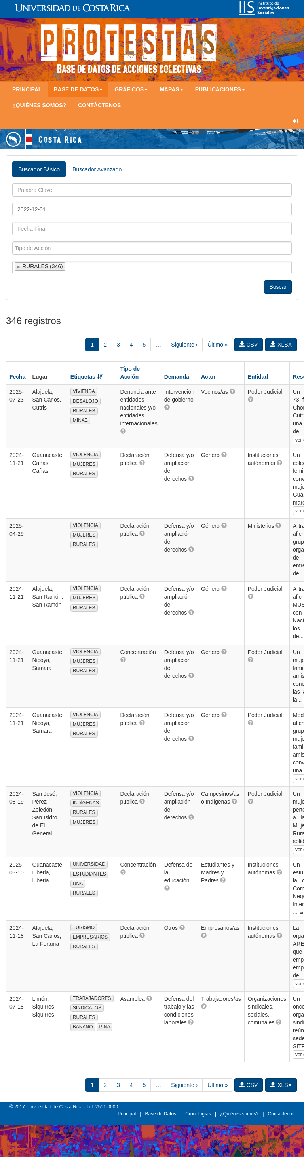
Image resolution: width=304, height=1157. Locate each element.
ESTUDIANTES (89, 874)
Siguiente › (184, 344)
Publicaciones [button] (220, 89)
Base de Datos (160, 1114)
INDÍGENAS (86, 803)
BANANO (83, 1027)
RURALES (84, 410)
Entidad (258, 377)
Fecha (17, 377)
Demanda (176, 377)
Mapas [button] (171, 89)
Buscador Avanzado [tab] (97, 169)
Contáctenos (99, 105)
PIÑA (104, 1027)
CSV (248, 344)
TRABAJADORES (92, 998)
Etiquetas (86, 377)
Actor (208, 377)
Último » (217, 344)
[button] (123, 431)
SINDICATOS (87, 1008)
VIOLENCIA (85, 454)
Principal (27, 89)
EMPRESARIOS (90, 937)
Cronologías (198, 1114)
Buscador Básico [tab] (39, 169)
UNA (78, 883)
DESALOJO (85, 401)
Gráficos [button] (131, 89)
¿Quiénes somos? (39, 105)
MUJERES (84, 464)
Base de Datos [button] (78, 89)
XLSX (281, 344)
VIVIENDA (84, 391)
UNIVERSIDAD (89, 864)
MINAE (80, 420)
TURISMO (84, 927)
